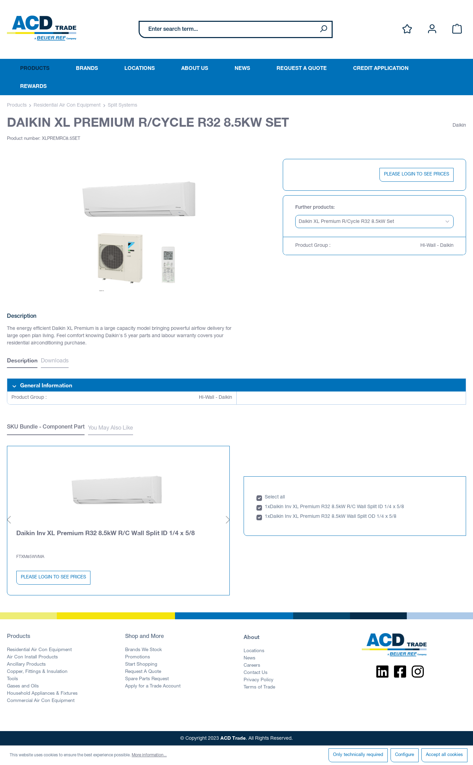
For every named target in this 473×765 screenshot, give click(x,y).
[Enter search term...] (227, 29)
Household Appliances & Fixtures (42, 693)
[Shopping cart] (457, 29)
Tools (12, 678)
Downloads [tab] (55, 361)
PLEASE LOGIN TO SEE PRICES (416, 174)
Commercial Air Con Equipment (41, 700)
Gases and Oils (23, 686)
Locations (254, 650)
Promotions (137, 657)
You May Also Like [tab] (110, 428)
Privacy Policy (258, 679)
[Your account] (432, 29)
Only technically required (358, 755)
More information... (149, 755)
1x (267, 506)
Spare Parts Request (147, 678)
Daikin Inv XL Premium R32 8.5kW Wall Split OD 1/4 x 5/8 (333, 516)
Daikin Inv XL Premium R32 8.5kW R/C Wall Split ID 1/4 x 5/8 (105, 532)
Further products (314, 207)
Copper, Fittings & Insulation (37, 671)
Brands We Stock (143, 649)
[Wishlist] (407, 29)
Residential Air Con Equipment (39, 649)
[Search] (323, 29)
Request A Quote (143, 671)
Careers (252, 665)
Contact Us (256, 672)
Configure (404, 755)
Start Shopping (141, 664)
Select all (275, 497)
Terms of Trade (259, 687)
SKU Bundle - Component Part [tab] (46, 427)
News (249, 658)
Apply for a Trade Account (153, 686)
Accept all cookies (444, 755)
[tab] (22, 361)
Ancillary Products (26, 664)
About (252, 636)
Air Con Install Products (32, 657)
